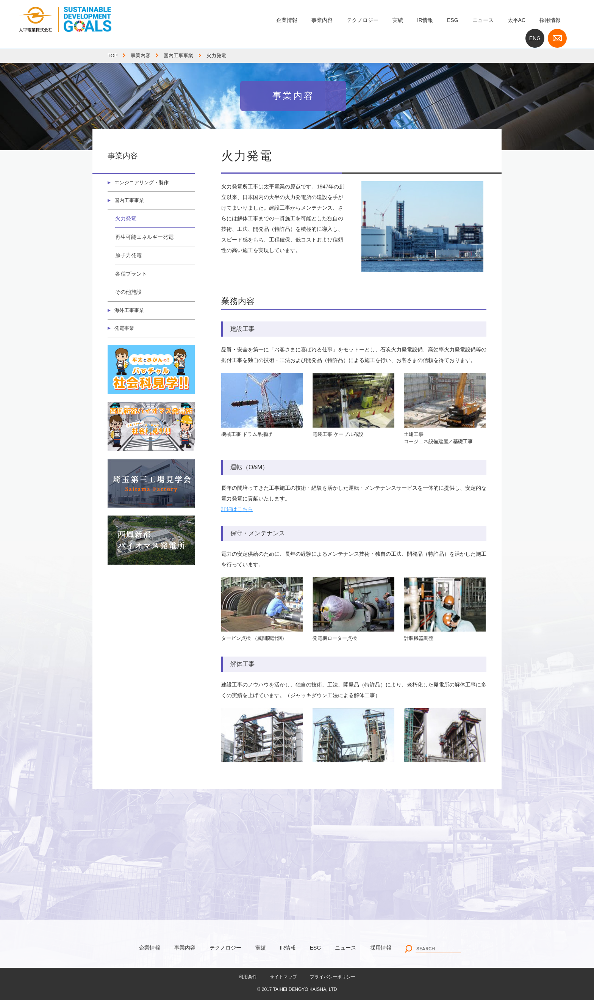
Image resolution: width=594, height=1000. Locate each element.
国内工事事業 (178, 55)
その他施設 (128, 293)
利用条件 (248, 977)
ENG (535, 38)
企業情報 (286, 20)
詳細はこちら (237, 509)
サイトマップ (283, 977)
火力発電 (125, 219)
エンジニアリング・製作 (144, 183)
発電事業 (125, 330)
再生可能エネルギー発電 (144, 238)
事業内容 (322, 20)
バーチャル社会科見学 (151, 372)
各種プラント (131, 275)
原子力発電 (128, 256)
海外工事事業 (131, 312)
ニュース (483, 20)
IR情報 (425, 20)
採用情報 (550, 20)
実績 (397, 20)
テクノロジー (362, 20)
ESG (452, 20)
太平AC (516, 20)
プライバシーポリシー (332, 977)
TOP (113, 55)
